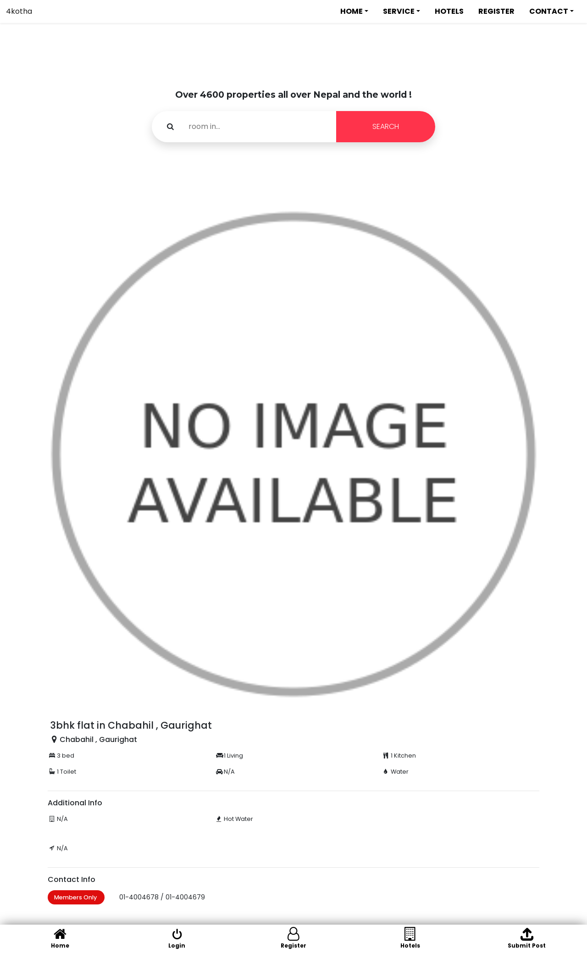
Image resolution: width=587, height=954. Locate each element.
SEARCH (385, 126)
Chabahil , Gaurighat (98, 739)
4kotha (19, 11)
